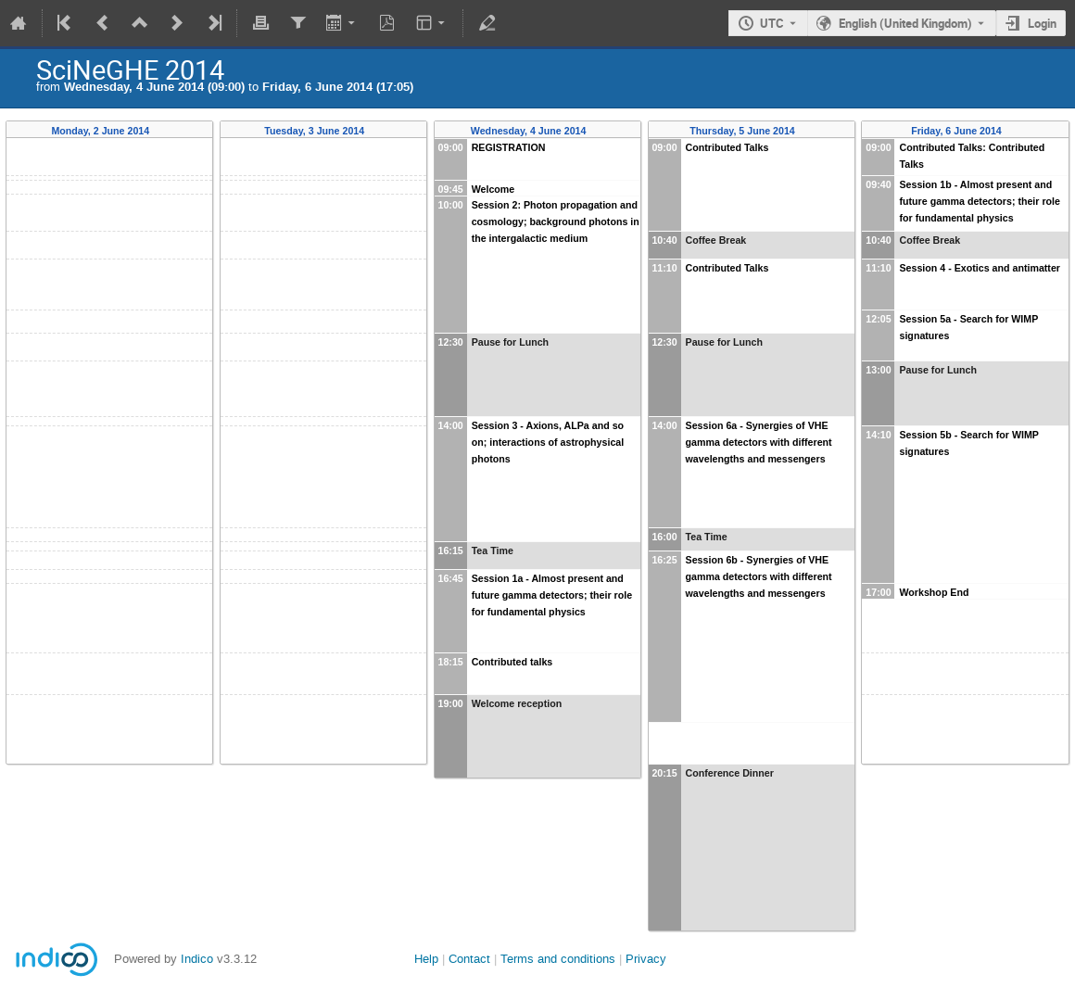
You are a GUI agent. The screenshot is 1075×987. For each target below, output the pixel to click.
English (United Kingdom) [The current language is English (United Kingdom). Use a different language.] (905, 23)
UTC (772, 23)
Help (426, 959)
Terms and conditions (557, 959)
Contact (469, 959)
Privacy (646, 959)
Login (1042, 23)
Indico (197, 959)
